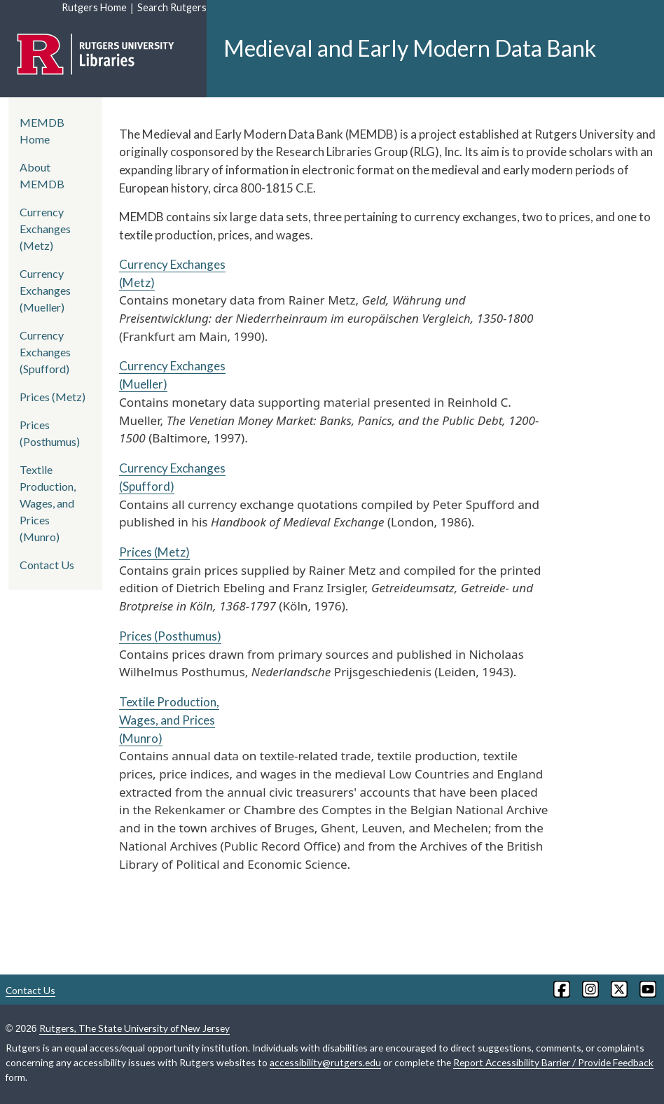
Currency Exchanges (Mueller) (45, 290)
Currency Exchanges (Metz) (45, 228)
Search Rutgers (172, 7)
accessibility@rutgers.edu (325, 1062)
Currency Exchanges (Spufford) (45, 351)
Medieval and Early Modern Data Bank (409, 48)
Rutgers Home (94, 7)
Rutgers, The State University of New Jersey (134, 1028)
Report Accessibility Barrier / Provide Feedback (553, 1062)
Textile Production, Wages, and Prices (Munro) (169, 719)
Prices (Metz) (154, 552)
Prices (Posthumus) (170, 636)
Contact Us (47, 564)
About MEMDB (42, 175)
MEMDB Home (42, 131)
